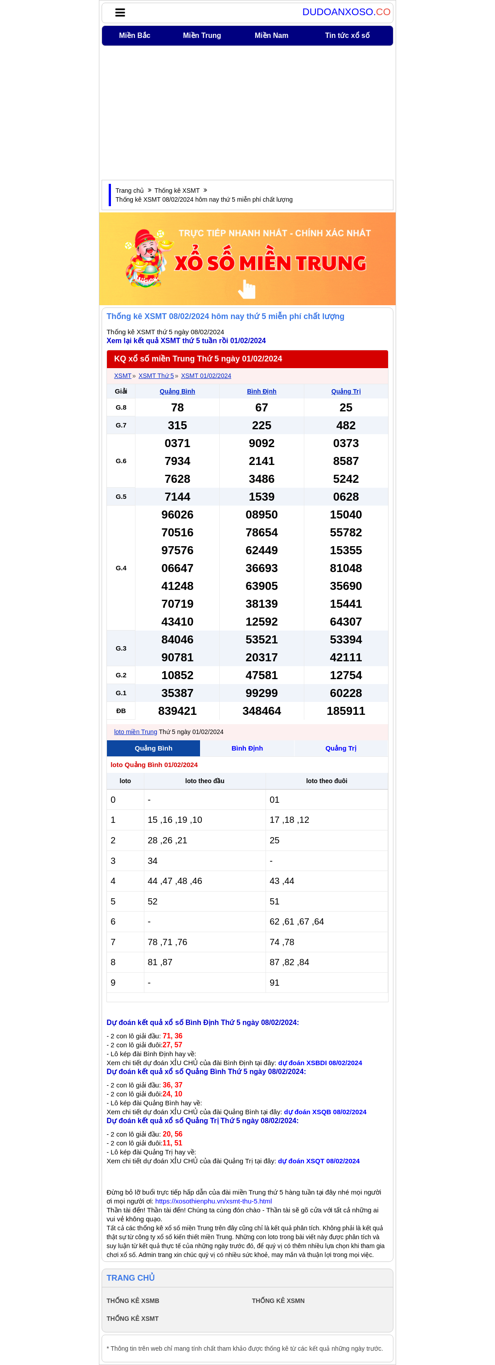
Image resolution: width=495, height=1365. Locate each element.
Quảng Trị (346, 391)
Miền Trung (202, 35)
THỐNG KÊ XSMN (278, 1300)
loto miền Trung (135, 731)
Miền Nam (272, 35)
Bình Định (261, 391)
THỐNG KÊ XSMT (132, 1318)
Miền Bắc (134, 35)
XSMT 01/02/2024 (206, 375)
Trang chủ (129, 190)
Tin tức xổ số (347, 35)
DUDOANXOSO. (347, 12)
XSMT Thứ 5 (156, 375)
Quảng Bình (178, 391)
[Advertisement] (247, 112)
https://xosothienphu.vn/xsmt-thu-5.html (213, 1201)
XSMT (122, 375)
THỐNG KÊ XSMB (132, 1300)
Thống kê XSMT (177, 190)
